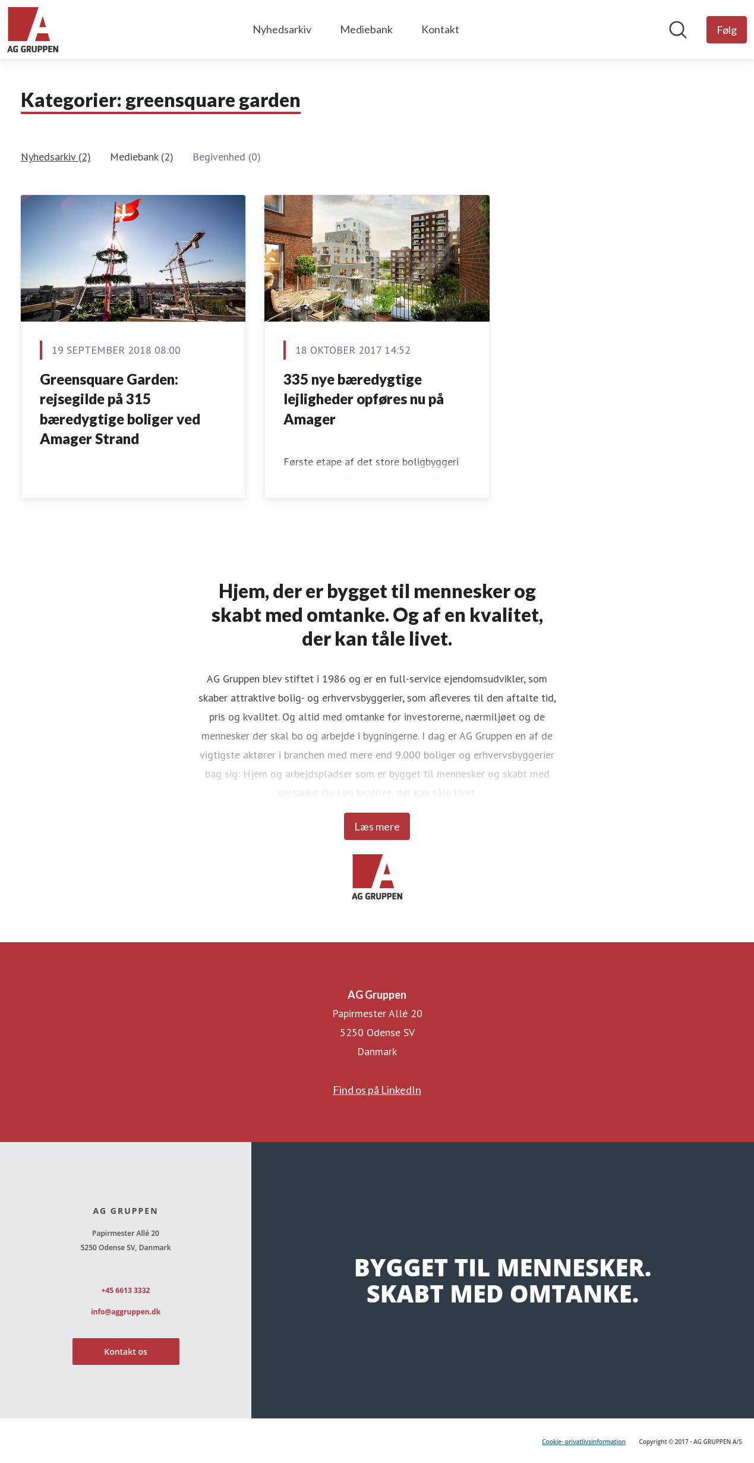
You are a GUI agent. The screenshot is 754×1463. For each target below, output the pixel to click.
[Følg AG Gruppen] (726, 29)
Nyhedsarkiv (282, 29)
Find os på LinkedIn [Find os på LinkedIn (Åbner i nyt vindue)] (377, 1089)
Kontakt (440, 29)
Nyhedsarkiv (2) (56, 156)
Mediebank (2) (141, 156)
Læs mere (377, 826)
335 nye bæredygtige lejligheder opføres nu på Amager (363, 398)
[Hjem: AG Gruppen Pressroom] (32, 29)
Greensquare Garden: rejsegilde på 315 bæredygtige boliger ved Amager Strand (120, 409)
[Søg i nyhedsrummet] (677, 29)
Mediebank (366, 29)
